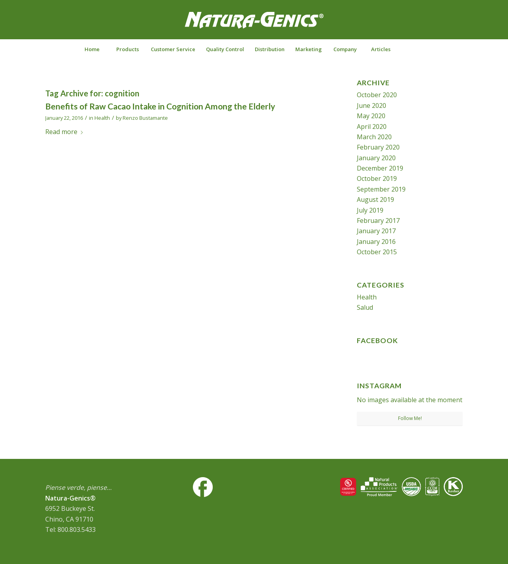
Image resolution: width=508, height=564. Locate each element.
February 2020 (378, 147)
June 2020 (371, 105)
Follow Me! (410, 418)
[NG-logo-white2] (254, 25)
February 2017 (378, 220)
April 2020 (372, 126)
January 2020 (376, 157)
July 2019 (370, 210)
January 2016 (376, 241)
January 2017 (376, 230)
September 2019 (381, 189)
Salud (365, 307)
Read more (64, 131)
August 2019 (375, 199)
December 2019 (380, 168)
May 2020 (371, 115)
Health (102, 117)
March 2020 (374, 136)
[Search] (416, 49)
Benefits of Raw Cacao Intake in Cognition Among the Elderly (160, 106)
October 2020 (377, 94)
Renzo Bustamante (145, 117)
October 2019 (377, 178)
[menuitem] (92, 49)
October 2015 (377, 251)
